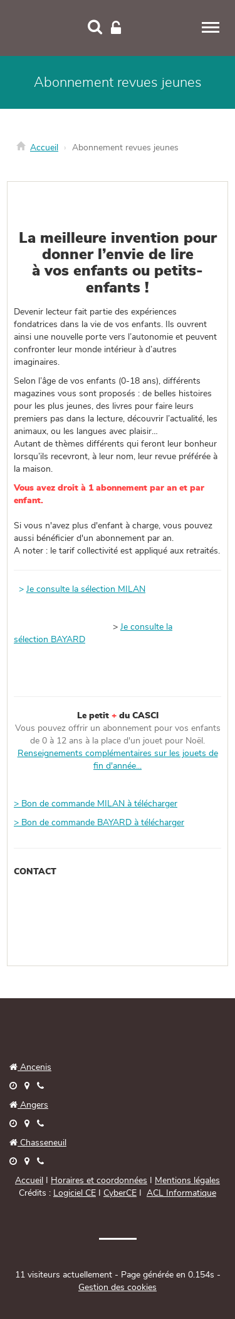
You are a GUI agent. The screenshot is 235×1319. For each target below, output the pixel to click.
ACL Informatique (181, 1193)
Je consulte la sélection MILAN (85, 589)
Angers (33, 1105)
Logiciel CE (74, 1193)
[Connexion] (116, 28)
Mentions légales (187, 1180)
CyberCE (120, 1193)
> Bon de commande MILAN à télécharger (95, 803)
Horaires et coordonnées (99, 1180)
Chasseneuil (37, 1142)
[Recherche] (95, 28)
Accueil (44, 147)
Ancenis (30, 1067)
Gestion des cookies (117, 1287)
